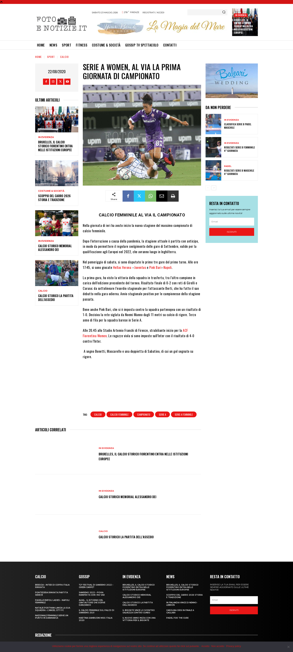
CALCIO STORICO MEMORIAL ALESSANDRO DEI (55, 248)
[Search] (223, 12)
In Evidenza (240, 15)
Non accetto (217, 646)
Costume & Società (51, 191)
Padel (228, 166)
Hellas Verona (122, 267)
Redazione (207, 635)
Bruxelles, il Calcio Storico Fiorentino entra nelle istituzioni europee (243, 26)
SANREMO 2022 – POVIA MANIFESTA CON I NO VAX (92, 580)
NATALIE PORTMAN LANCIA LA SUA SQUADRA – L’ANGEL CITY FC (52, 596)
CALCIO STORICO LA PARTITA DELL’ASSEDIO (55, 298)
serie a (162, 402)
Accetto (205, 646)
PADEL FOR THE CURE (177, 605)
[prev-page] (208, 187)
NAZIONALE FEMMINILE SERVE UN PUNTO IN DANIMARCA (51, 603)
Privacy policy (233, 646)
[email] (231, 222)
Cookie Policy (250, 635)
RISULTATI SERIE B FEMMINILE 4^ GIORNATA (239, 149)
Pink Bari (155, 267)
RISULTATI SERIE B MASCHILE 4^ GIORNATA (239, 172)
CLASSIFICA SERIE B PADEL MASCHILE (237, 125)
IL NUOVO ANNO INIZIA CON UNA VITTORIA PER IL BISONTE (139, 606)
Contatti (219, 635)
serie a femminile (184, 402)
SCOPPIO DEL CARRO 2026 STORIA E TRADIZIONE (54, 198)
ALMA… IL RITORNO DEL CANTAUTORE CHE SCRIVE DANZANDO (92, 589)
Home (38, 57)
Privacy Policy (233, 635)
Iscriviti (232, 231)
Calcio (64, 57)
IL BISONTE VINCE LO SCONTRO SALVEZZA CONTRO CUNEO (139, 598)
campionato (143, 402)
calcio (98, 402)
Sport (51, 57)
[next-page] (214, 187)
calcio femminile (119, 402)
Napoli (168, 267)
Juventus (140, 267)
